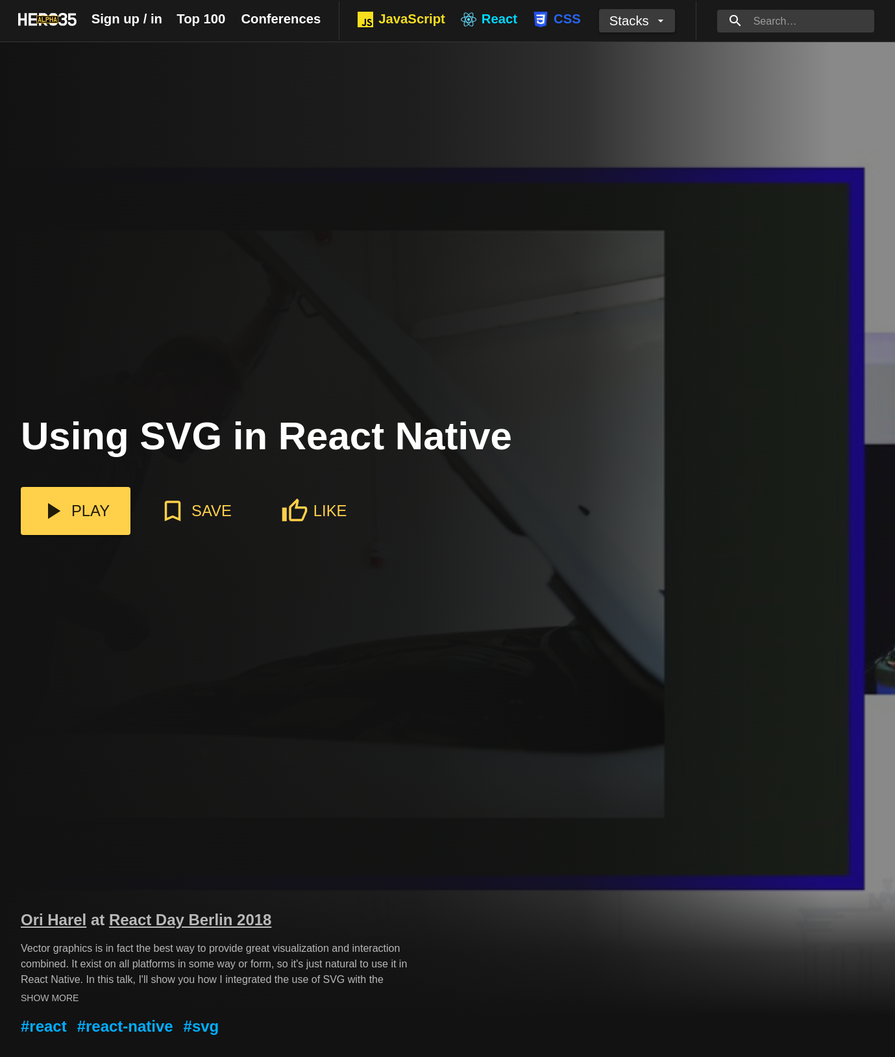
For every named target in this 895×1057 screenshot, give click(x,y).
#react (44, 1026)
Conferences (281, 19)
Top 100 (201, 19)
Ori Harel (53, 919)
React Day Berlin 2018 (190, 919)
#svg (201, 1026)
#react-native (125, 1026)
